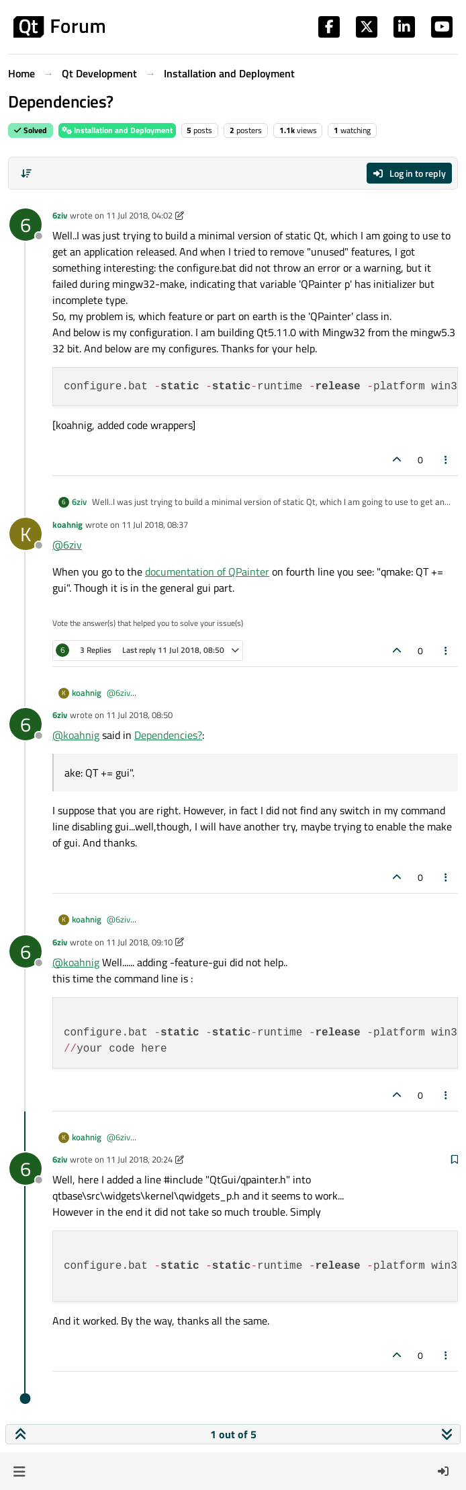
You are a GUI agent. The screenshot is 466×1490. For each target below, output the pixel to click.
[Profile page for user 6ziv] (25, 224)
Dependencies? (168, 735)
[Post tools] (446, 459)
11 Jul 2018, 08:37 (155, 524)
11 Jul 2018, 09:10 (139, 942)
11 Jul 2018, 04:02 (139, 215)
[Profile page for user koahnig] (25, 534)
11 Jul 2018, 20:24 (139, 1159)
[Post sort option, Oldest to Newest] (26, 173)
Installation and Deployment (117, 130)
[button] (19, 1471)
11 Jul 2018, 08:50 (139, 714)
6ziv (59, 215)
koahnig (67, 524)
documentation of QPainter (207, 571)
